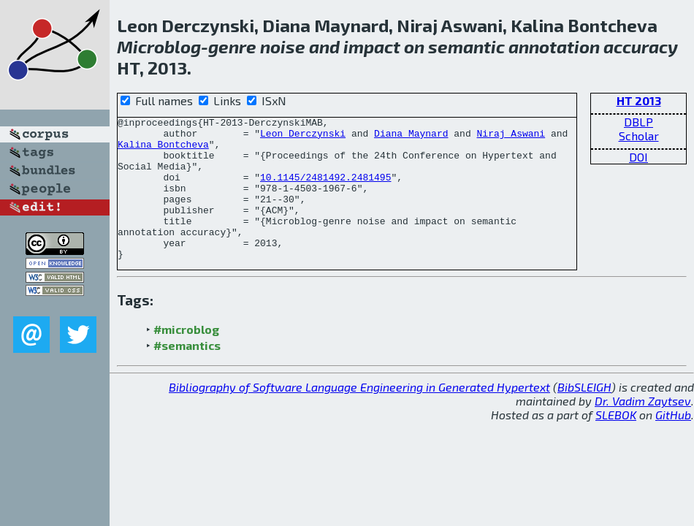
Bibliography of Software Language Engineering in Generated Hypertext (359, 415)
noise (282, 46)
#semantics (187, 374)
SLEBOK (615, 443)
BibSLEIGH (584, 415)
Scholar (639, 135)
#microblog (186, 358)
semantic (466, 46)
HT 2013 (639, 100)
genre (232, 46)
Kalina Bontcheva (163, 150)
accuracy (640, 46)
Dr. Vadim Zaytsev (643, 429)
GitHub (673, 443)
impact (371, 46)
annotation (554, 46)
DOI (638, 157)
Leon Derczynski (303, 137)
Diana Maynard (411, 137)
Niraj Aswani (510, 137)
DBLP (638, 122)
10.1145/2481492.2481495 (325, 190)
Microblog (159, 46)
